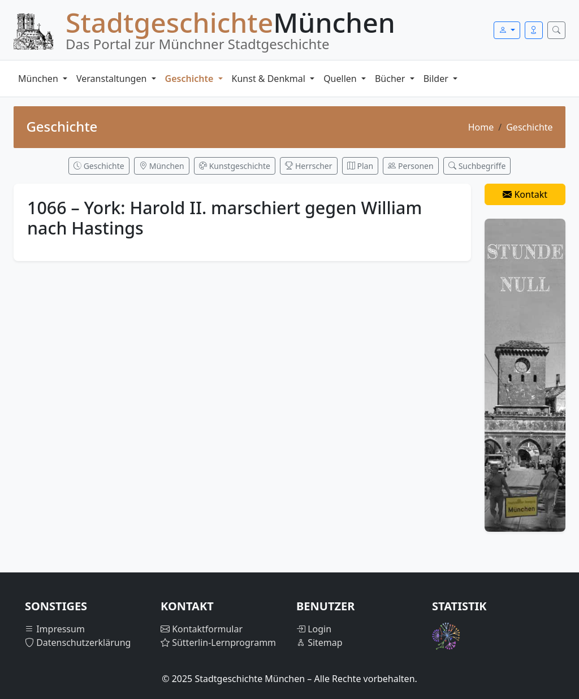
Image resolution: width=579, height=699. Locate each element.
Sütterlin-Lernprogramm (218, 642)
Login (313, 629)
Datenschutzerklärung (78, 642)
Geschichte (190, 78)
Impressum (55, 629)
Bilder (437, 78)
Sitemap (319, 642)
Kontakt (525, 194)
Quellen (341, 78)
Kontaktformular (202, 629)
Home (481, 127)
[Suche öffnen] (556, 30)
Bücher (391, 78)
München (39, 78)
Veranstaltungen (112, 78)
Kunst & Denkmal (270, 78)
